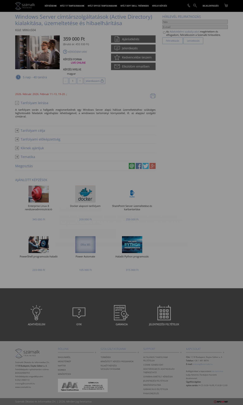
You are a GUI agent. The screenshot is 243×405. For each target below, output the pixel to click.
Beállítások (101, 213)
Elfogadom (73, 213)
